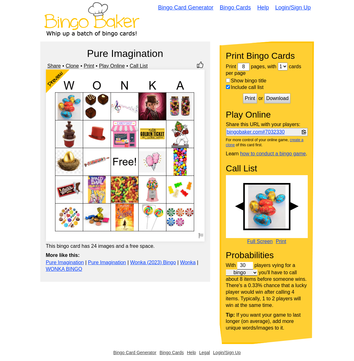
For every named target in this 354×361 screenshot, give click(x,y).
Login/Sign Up (293, 7)
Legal (204, 352)
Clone (72, 66)
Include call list (245, 87)
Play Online (112, 66)
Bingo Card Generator (185, 7)
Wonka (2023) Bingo (153, 262)
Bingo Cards (235, 7)
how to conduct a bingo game (273, 153)
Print (89, 66)
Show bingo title (246, 80)
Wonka (188, 262)
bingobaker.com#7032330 (256, 132)
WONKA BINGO (64, 269)
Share (54, 66)
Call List (139, 66)
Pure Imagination (65, 262)
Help (263, 7)
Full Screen (260, 241)
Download (277, 98)
